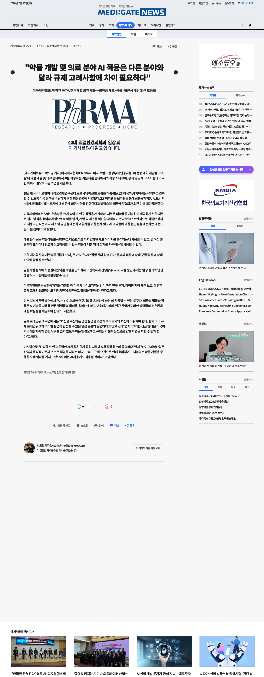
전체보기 (247, 218)
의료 (91, 25)
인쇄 (101, 425)
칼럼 (212, 226)
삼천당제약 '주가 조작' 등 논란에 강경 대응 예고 (228, 104)
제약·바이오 (125, 25)
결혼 (219, 387)
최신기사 (33, 25)
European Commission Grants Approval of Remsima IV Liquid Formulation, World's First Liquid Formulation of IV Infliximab (226, 311)
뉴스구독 (216, 3)
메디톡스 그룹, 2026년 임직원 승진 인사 (218, 418)
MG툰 (240, 226)
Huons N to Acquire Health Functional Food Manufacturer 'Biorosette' (226, 305)
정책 (101, 25)
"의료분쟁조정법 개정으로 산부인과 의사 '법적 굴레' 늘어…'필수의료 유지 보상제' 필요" (229, 121)
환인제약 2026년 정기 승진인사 (214, 401)
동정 (233, 387)
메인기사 (17, 25)
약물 (133, 34)
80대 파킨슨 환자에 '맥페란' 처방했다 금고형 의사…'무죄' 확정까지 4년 (229, 132)
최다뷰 (212, 95)
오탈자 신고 (64, 425)
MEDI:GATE (246, 3)
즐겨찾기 (229, 3)
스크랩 (84, 425)
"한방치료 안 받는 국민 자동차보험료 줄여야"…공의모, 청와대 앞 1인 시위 (229, 126)
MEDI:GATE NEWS (132, 10)
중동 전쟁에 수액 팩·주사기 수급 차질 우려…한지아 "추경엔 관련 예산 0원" (229, 138)
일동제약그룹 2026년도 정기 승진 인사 (218, 396)
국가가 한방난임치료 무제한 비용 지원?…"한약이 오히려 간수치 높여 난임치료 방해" (229, 155)
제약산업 (116, 34)
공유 (174, 46)
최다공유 (240, 95)
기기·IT (141, 25)
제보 (159, 46)
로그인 (191, 3)
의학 (111, 25)
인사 (205, 387)
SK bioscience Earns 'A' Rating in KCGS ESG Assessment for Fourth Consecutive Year (226, 300)
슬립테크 (170, 25)
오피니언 (156, 25)
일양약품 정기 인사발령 (210, 407)
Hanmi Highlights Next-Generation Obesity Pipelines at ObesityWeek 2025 (226, 294)
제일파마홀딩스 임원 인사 (212, 413)
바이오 (149, 34)
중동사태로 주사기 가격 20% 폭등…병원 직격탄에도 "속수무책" (229, 149)
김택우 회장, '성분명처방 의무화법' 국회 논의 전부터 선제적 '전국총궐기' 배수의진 (229, 115)
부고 (247, 387)
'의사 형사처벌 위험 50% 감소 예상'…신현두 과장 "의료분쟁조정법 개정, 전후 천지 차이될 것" (229, 110)
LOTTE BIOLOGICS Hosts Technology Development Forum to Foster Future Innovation (226, 289)
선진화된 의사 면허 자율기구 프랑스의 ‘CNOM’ (228, 143)
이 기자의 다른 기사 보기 (148, 448)
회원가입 (203, 3)
